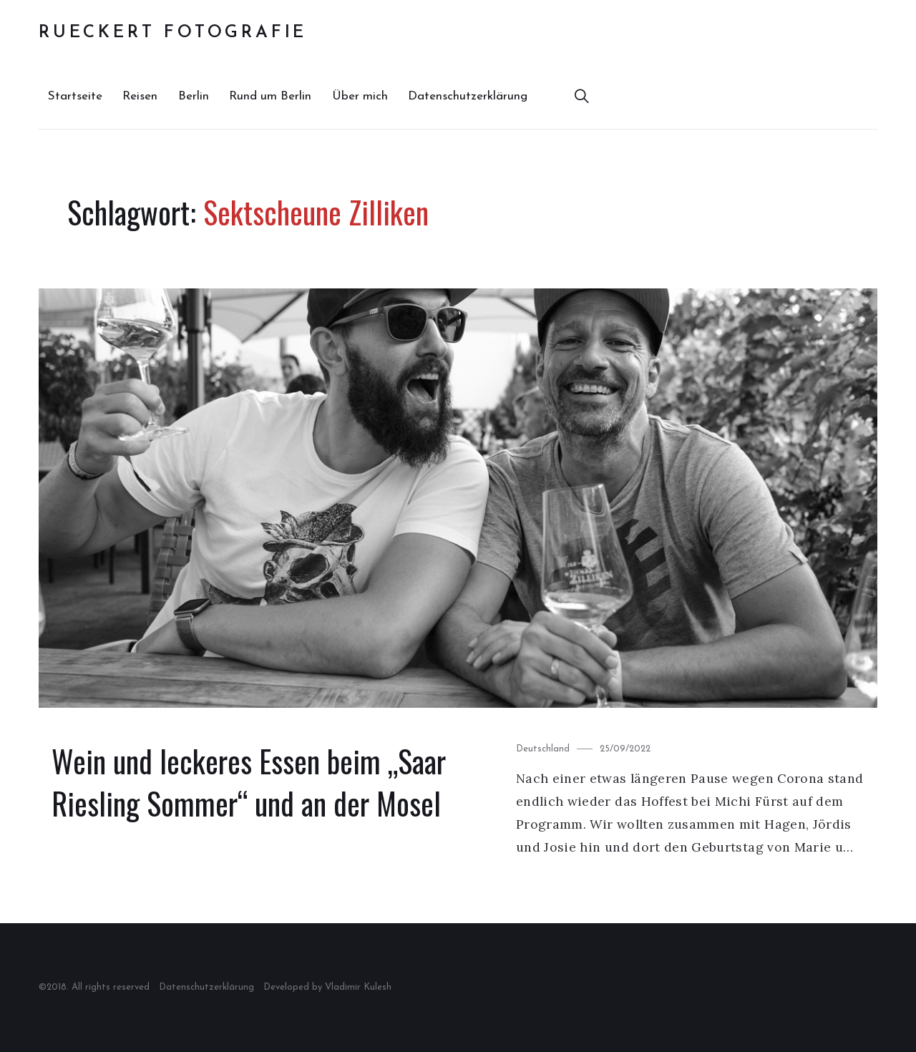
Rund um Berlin (270, 96)
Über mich (360, 96)
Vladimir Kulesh (358, 987)
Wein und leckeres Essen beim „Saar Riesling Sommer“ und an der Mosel (249, 782)
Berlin (193, 96)
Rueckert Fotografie (173, 33)
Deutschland (543, 749)
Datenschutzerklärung (467, 96)
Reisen (139, 96)
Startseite (75, 96)
